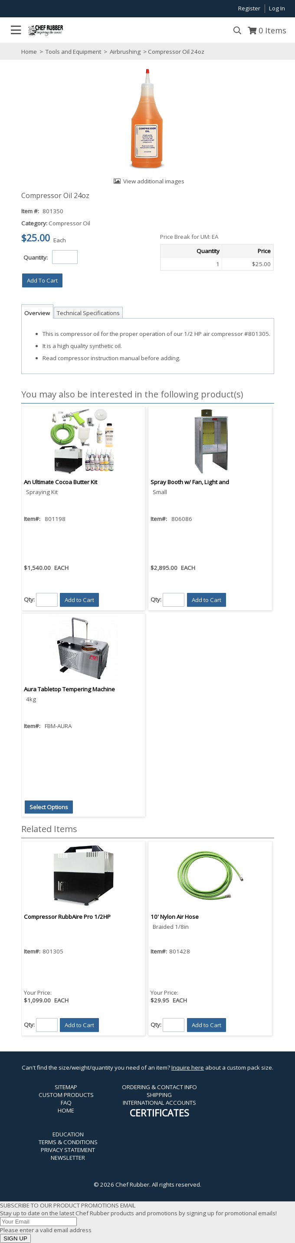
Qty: (29, 599)
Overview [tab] (37, 313)
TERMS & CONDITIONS (68, 1142)
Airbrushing (125, 51)
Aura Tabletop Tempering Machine (69, 689)
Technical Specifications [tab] (88, 313)
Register (249, 8)
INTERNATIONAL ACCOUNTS (159, 1102)
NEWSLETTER (68, 1158)
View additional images (153, 181)
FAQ (66, 1102)
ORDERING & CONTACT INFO (159, 1087)
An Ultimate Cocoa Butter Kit (60, 482)
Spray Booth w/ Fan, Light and (190, 482)
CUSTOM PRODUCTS (66, 1095)
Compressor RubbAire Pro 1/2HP (67, 917)
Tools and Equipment (73, 51)
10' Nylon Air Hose (175, 917)
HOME (66, 1110)
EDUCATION (68, 1134)
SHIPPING (159, 1095)
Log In (277, 8)
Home (29, 51)
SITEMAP (66, 1087)
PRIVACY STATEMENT (68, 1150)
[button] (42, 280)
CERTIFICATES (159, 1112)
